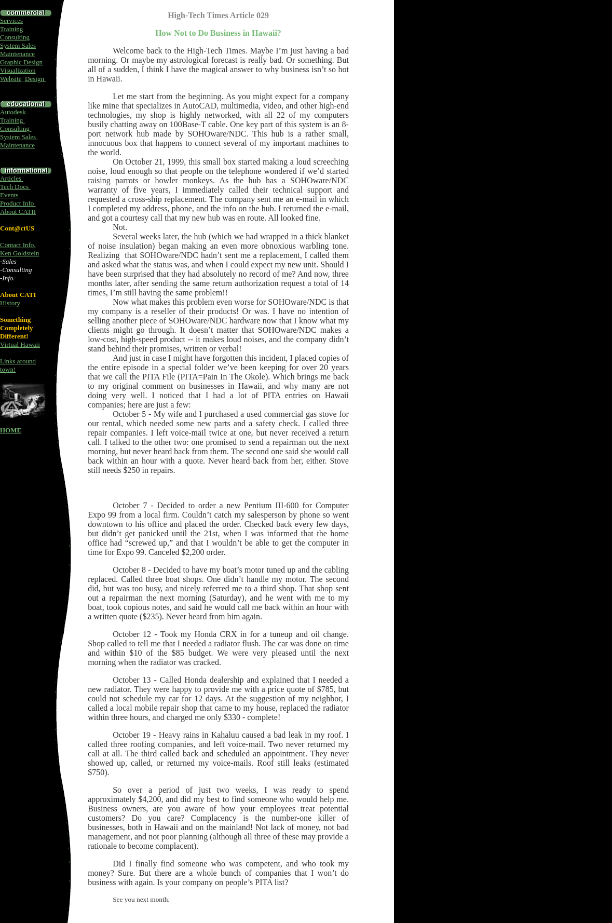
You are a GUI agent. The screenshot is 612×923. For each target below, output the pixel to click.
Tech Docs (15, 187)
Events (10, 195)
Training (11, 29)
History (10, 303)
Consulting (15, 37)
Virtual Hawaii (20, 344)
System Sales (18, 45)
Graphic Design (21, 62)
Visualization (18, 70)
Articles (11, 178)
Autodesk (13, 112)
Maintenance (17, 54)
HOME (10, 430)
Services (11, 20)
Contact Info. (18, 245)
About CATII (18, 211)
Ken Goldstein (19, 253)
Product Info (18, 203)
